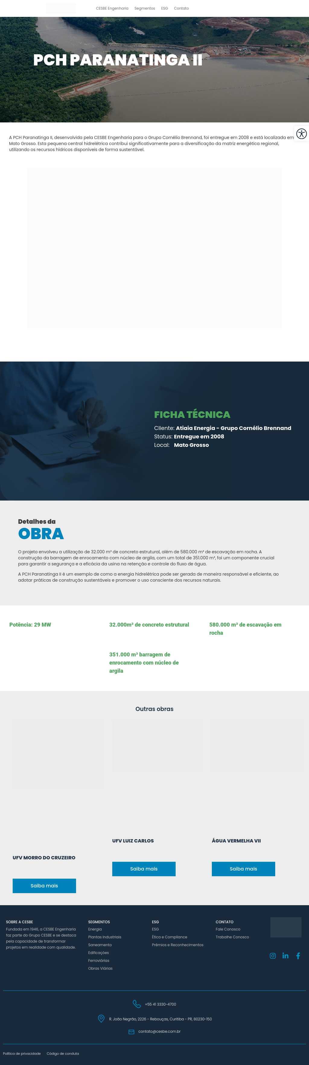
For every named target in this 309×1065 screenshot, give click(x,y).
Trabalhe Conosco (232, 937)
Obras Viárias (100, 968)
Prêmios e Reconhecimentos (178, 944)
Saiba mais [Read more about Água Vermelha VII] (243, 868)
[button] (301, 133)
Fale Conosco (228, 929)
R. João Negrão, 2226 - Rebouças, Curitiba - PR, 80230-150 (160, 1019)
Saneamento (100, 944)
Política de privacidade (22, 1053)
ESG (164, 8)
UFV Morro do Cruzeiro (44, 857)
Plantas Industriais (104, 937)
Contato (181, 8)
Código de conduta (63, 1053)
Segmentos (145, 8)
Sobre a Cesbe (19, 921)
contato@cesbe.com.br (160, 1031)
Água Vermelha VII (236, 840)
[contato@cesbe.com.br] (131, 1032)
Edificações (98, 952)
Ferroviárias (98, 960)
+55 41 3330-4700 (160, 1004)
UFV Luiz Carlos (133, 840)
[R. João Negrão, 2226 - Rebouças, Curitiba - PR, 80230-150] (101, 1019)
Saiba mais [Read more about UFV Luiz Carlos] (144, 868)
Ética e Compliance (169, 937)
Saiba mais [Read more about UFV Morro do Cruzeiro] (44, 885)
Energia (95, 929)
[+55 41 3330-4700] (137, 1004)
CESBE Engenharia (112, 8)
